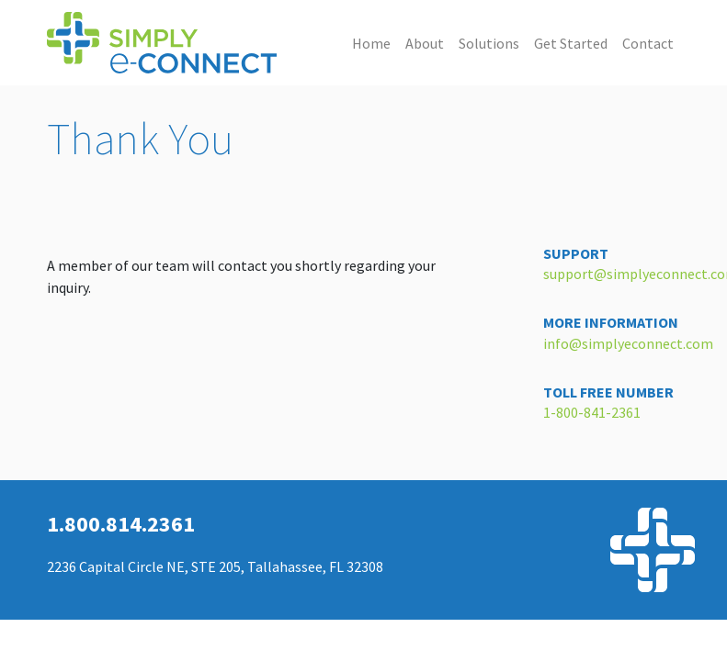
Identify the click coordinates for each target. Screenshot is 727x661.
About (424, 43)
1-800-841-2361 (592, 412)
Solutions (489, 43)
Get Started (571, 43)
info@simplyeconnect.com (628, 343)
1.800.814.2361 (121, 524)
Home (371, 43)
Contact (648, 43)
